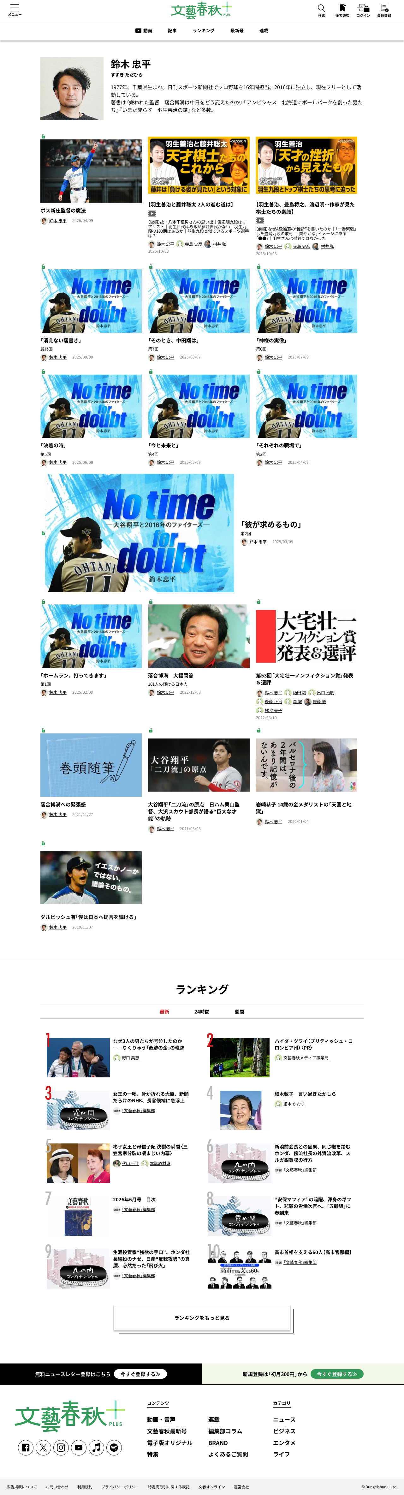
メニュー (15, 14)
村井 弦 (219, 244)
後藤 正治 (273, 701)
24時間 (202, 1011)
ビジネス (284, 1431)
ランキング (204, 30)
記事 (172, 30)
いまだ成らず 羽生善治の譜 (155, 109)
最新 (164, 1011)
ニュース (284, 1419)
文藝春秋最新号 (167, 1431)
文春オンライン (212, 1487)
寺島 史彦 (193, 244)
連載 (263, 30)
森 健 (297, 701)
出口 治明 (325, 692)
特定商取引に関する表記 (169, 1487)
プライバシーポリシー (120, 1487)
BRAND (218, 1443)
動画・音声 (161, 1419)
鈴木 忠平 (58, 220)
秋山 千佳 (130, 1163)
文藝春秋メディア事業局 (306, 1058)
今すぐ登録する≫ (140, 1374)
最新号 (237, 30)
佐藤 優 (319, 701)
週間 (239, 1011)
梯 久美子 (273, 710)
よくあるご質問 (228, 1454)
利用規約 (84, 1487)
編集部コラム (225, 1431)
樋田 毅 (299, 692)
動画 (147, 30)
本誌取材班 (160, 1163)
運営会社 (241, 1487)
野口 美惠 (130, 1058)
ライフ (281, 1454)
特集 (152, 1454)
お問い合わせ (57, 1487)
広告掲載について (22, 1487)
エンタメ (284, 1443)
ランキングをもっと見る (202, 1317)
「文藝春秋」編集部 (138, 1110)
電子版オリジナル (170, 1443)
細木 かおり (294, 1104)
